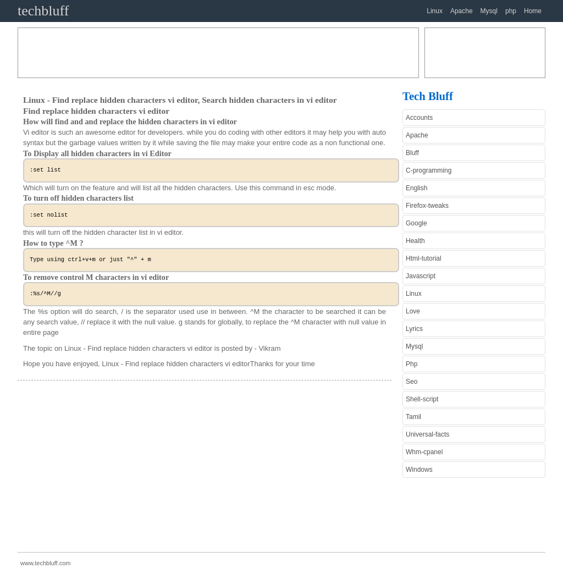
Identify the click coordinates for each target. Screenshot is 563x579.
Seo (411, 381)
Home (533, 11)
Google (416, 223)
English (416, 188)
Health (415, 241)
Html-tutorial (423, 258)
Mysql (489, 11)
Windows (419, 469)
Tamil (413, 417)
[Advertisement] (218, 53)
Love (413, 311)
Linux (435, 11)
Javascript (420, 276)
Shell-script (422, 399)
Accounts (419, 118)
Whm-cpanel (424, 452)
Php (411, 364)
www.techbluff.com (45, 563)
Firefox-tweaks (427, 205)
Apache (461, 11)
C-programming (428, 170)
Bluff (412, 153)
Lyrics (414, 329)
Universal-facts (427, 434)
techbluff (43, 11)
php (510, 11)
